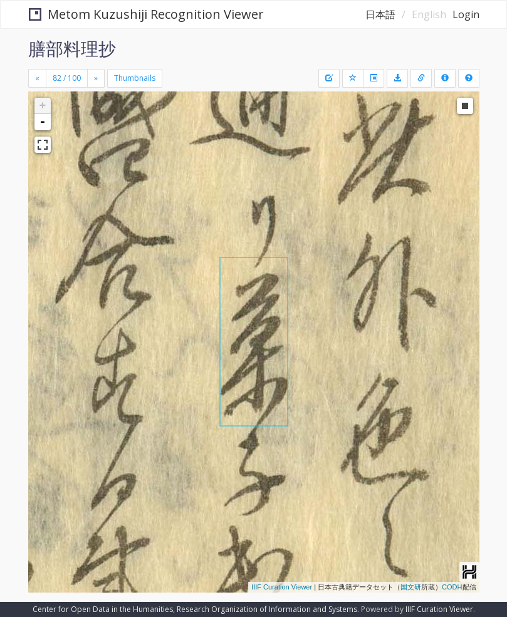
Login (465, 14)
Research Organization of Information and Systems (267, 609)
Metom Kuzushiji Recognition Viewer (146, 14)
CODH (452, 587)
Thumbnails (134, 78)
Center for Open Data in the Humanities (103, 609)
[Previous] (37, 78)
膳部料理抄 (72, 48)
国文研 (410, 587)
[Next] (96, 78)
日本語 (380, 14)
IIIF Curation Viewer (281, 587)
